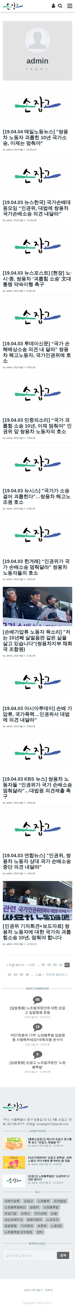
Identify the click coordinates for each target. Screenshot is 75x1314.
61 (61, 964)
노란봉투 (44, 1201)
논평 (54, 1213)
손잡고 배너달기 (33, 1289)
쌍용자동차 (34, 1219)
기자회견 (27, 1225)
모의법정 (60, 1201)
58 (43, 964)
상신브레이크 (14, 1219)
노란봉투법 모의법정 (18, 1232)
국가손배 (41, 1213)
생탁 (40, 1232)
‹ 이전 (31, 964)
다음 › (39, 974)
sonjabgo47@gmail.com (52, 1124)
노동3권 (56, 1225)
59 (49, 964)
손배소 (25, 1213)
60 (55, 964)
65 (21, 974)
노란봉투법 (51, 1207)
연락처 (49, 1289)
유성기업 (11, 1213)
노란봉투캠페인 (15, 1207)
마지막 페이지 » (56, 974)
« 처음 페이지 (15, 964)
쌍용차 (34, 1207)
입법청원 (11, 1225)
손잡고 (28, 1201)
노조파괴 (52, 1219)
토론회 (42, 1225)
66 (27, 974)
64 (15, 974)
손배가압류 (12, 1201)
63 (9, 974)
